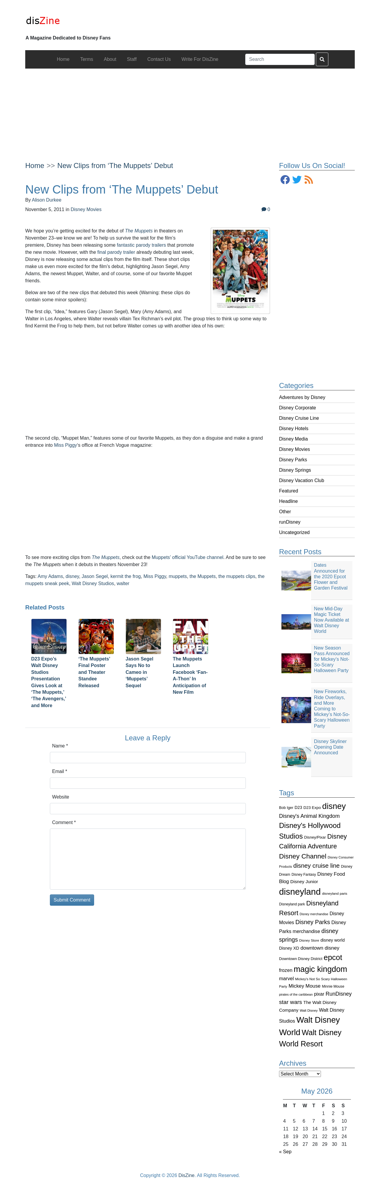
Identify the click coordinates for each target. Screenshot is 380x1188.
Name (60, 745)
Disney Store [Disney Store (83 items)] (309, 940)
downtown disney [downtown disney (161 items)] (319, 948)
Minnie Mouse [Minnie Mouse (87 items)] (333, 986)
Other (285, 511)
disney (72, 576)
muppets (178, 576)
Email (59, 771)
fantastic (126, 245)
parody (143, 245)
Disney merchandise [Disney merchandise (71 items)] (314, 914)
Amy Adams (50, 576)
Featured (288, 490)
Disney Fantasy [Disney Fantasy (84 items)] (304, 874)
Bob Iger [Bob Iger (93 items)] (286, 808)
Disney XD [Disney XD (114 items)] (289, 948)
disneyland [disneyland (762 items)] (300, 891)
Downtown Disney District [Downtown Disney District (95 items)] (300, 958)
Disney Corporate (297, 407)
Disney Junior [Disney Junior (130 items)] (304, 881)
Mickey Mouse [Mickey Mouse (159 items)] (305, 986)
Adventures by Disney (302, 397)
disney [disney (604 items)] (334, 806)
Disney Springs (295, 470)
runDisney (289, 522)
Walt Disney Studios (93, 583)
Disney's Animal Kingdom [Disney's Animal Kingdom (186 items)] (309, 816)
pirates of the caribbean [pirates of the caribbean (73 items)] (296, 994)
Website (60, 796)
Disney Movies (294, 449)
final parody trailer (116, 252)
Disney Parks (293, 459)
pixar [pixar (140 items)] (319, 994)
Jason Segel (95, 576)
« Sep (285, 1151)
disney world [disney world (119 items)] (332, 940)
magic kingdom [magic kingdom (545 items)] (320, 969)
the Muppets (202, 576)
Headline (288, 501)
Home (34, 165)
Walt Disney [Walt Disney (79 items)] (309, 1010)
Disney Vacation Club (301, 480)
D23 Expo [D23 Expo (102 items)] (312, 807)
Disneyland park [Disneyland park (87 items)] (292, 904)
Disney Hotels (293, 428)
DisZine (186, 1175)
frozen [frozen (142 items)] (285, 970)
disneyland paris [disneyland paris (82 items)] (334, 893)
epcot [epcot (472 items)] (333, 957)
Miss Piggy (65, 445)
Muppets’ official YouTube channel (187, 557)
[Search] (280, 59)
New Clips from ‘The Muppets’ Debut (115, 165)
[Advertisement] (190, 110)
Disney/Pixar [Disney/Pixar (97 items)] (315, 837)
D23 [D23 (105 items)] (298, 807)
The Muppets (139, 230)
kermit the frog (125, 576)
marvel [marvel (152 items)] (286, 978)
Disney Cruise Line (299, 418)
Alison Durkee (46, 199)
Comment (64, 822)
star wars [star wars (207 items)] (290, 1002)
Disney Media (293, 438)
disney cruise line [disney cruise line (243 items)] (316, 865)
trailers (159, 245)
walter (123, 583)
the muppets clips (236, 576)
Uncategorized (294, 532)
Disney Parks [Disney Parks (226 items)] (312, 922)
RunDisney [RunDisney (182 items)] (339, 994)
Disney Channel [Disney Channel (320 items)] (302, 856)
